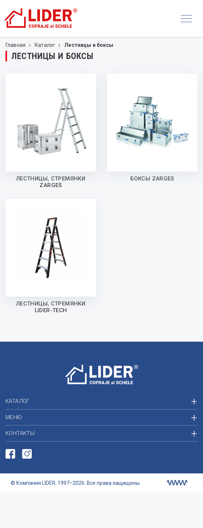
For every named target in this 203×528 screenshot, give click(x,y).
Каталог (45, 45)
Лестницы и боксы (88, 45)
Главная (16, 45)
